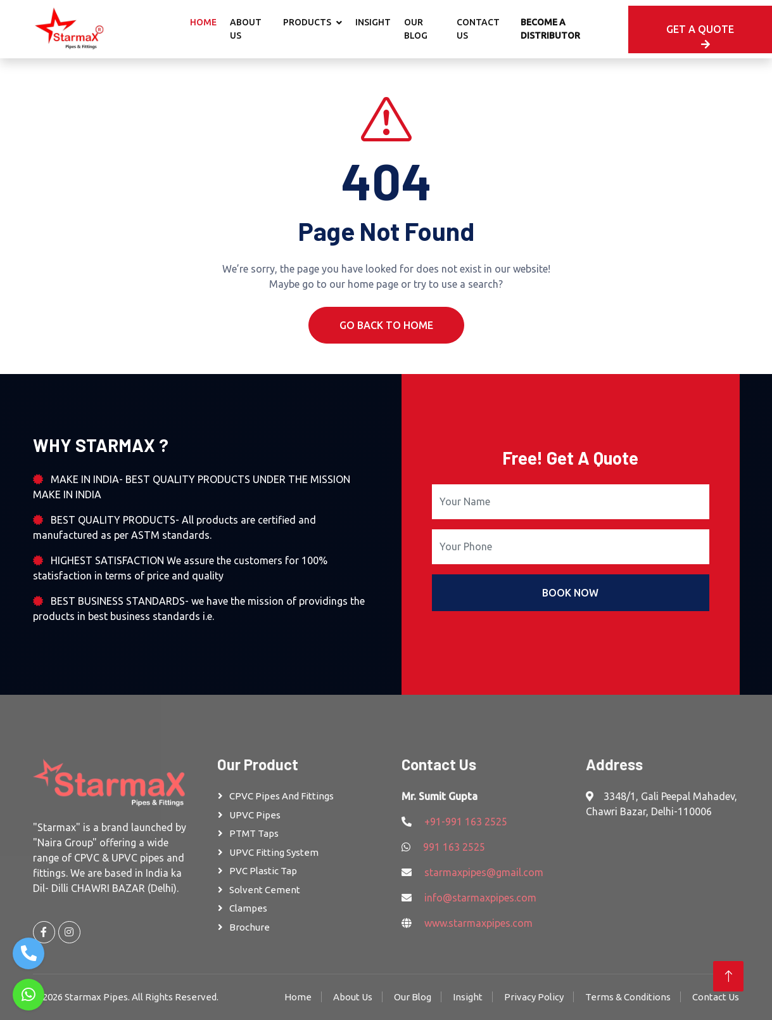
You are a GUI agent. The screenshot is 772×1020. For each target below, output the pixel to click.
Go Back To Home (386, 325)
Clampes (248, 908)
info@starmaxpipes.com (480, 897)
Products (307, 22)
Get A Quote (700, 36)
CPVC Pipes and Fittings (281, 796)
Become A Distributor (550, 29)
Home (203, 22)
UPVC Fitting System (274, 852)
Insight (373, 22)
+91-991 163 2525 (465, 821)
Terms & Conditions (628, 996)
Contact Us (478, 29)
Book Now (570, 592)
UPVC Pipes (255, 815)
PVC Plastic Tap (263, 870)
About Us (246, 29)
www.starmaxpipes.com (478, 923)
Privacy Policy (534, 996)
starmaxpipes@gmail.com (483, 872)
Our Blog (415, 29)
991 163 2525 (454, 847)
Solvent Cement (264, 889)
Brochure (249, 927)
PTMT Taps (254, 833)
